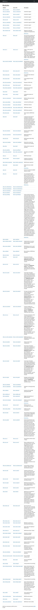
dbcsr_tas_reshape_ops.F (17, 465)
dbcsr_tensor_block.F (17, 522)
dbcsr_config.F (15, 94)
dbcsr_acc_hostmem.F (17, 17)
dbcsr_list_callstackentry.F (17, 186)
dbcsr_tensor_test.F (16, 542)
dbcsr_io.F (15, 155)
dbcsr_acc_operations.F (17, 22)
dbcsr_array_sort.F (16, 70)
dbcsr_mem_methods (7, 246)
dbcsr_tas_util (5, 487)
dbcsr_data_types (6, 112)
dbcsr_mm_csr (5, 314)
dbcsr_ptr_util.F (16, 404)
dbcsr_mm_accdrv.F (16, 272)
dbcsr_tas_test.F (16, 478)
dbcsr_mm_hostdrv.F (17, 341)
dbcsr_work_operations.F (17, 601)
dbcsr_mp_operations (7, 386)
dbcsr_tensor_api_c (6, 520)
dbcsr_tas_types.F (16, 482)
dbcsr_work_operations (7, 601)
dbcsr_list (4, 173)
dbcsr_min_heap (6, 255)
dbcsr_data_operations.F (17, 110)
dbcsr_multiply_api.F (16, 394)
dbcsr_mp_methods (6, 384)
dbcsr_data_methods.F (17, 104)
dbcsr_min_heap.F (16, 255)
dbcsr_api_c (5, 49)
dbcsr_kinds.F (15, 165)
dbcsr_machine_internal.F (17, 241)
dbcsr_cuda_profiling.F (17, 102)
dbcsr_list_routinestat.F (17, 190)
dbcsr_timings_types (6, 581)
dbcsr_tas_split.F (16, 470)
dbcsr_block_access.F (17, 85)
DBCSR (5, 1)
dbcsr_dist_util (5, 138)
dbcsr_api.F (15, 35)
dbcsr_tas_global (6, 419)
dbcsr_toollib (5, 592)
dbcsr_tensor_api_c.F (17, 520)
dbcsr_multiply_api (6, 394)
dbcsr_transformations (7, 596)
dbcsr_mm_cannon (6, 291)
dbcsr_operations (6, 396)
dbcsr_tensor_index (6, 526)
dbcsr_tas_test (5, 478)
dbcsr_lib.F (15, 170)
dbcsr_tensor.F (15, 491)
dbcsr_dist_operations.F (17, 134)
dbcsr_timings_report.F (17, 579)
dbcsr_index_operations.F (17, 151)
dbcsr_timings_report (6, 579)
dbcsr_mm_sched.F (16, 361)
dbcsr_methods (5, 251)
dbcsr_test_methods (6, 551)
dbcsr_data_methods (6, 104)
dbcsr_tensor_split (6, 537)
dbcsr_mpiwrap (5, 390)
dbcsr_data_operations (7, 110)
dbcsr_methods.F (16, 251)
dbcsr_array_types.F (16, 74)
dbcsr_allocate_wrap (6, 30)
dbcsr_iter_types (6, 158)
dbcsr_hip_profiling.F (17, 150)
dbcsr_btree (5, 91)
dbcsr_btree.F (15, 91)
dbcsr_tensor (5, 491)
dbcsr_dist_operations (7, 134)
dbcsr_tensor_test (6, 542)
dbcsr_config (5, 94)
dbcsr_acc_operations (7, 22)
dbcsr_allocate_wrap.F (17, 30)
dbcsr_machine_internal (7, 241)
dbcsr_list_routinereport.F (17, 188)
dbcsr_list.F (15, 173)
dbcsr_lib (4, 170)
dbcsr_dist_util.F (16, 138)
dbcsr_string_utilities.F (17, 408)
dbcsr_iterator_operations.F (18, 162)
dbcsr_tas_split (5, 470)
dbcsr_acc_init (5, 19)
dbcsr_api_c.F (15, 49)
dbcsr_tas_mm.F (16, 442)
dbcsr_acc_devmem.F (17, 11)
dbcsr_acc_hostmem (6, 17)
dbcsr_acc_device (6, 9)
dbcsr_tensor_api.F (16, 505)
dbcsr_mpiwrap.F (16, 390)
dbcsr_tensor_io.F (16, 530)
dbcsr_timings (5, 563)
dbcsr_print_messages (7, 400)
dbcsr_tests (5, 559)
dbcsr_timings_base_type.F (18, 566)
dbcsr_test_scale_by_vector (7, 555)
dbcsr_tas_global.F (16, 419)
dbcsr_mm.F (15, 257)
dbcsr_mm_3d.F (16, 264)
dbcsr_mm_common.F (17, 306)
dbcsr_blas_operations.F (17, 82)
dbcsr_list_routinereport (7, 188)
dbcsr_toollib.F (15, 592)
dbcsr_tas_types (6, 482)
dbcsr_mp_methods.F (17, 384)
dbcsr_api (4, 35)
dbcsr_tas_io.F (15, 438)
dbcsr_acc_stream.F (16, 25)
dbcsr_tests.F (15, 559)
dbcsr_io (4, 155)
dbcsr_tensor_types (6, 545)
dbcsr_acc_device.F (16, 9)
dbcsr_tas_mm (5, 442)
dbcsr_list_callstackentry (7, 186)
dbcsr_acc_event (6, 14)
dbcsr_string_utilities (6, 408)
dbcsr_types (5, 599)
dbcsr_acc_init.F (16, 19)
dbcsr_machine (5, 239)
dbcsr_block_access (6, 85)
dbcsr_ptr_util (5, 404)
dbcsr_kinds (5, 165)
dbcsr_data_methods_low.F (18, 107)
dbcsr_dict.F (15, 116)
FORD (34, 606)
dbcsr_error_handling (7, 142)
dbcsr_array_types (6, 74)
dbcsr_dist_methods (6, 130)
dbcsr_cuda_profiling (6, 102)
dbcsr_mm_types (6, 377)
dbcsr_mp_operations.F (17, 386)
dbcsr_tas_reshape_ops (7, 465)
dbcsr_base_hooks (6, 78)
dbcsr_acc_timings (6, 27)
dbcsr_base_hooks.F (16, 78)
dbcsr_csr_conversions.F (17, 98)
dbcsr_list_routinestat (7, 190)
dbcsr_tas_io (5, 438)
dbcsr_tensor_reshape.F (17, 533)
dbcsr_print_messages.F (17, 400)
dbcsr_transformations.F (17, 596)
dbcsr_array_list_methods (7, 61)
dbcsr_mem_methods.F (17, 246)
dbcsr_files (5, 146)
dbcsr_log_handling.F (17, 194)
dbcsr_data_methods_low (7, 107)
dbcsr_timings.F (16, 563)
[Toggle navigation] (34, 1)
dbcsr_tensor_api (6, 505)
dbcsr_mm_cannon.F (16, 291)
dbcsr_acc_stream (6, 25)
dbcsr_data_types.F (16, 112)
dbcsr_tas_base (5, 412)
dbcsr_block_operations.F (17, 87)
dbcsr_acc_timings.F (16, 27)
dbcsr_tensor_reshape (7, 533)
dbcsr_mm (5, 257)
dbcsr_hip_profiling (6, 150)
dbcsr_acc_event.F (16, 14)
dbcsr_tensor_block (6, 522)
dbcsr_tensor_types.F (17, 545)
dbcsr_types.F (15, 599)
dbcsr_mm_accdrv (6, 272)
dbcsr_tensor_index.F (17, 526)
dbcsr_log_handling (6, 194)
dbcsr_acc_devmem (6, 11)
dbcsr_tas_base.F (16, 412)
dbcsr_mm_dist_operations (7, 336)
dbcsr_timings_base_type (7, 566)
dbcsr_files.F (15, 146)
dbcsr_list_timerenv (6, 192)
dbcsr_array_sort (6, 70)
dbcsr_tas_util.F (16, 487)
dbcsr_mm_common (6, 306)
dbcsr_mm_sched (6, 361)
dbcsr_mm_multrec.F (17, 345)
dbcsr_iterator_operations (7, 162)
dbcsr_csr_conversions (7, 98)
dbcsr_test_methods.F (17, 551)
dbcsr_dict (5, 116)
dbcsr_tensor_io (6, 530)
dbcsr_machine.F (16, 239)
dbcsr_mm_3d (5, 264)
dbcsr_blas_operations (7, 82)
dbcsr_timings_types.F (17, 581)
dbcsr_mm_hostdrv (6, 341)
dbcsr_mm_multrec (6, 345)
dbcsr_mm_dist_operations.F (18, 336)
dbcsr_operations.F (16, 396)
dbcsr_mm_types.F (16, 377)
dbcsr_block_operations (7, 87)
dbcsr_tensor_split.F (16, 537)
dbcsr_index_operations (7, 151)
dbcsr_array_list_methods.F (18, 61)
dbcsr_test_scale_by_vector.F (18, 555)
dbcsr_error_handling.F (17, 142)
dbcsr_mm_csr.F (16, 314)
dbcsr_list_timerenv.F (17, 192)
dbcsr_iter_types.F (16, 158)
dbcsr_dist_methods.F (17, 130)
